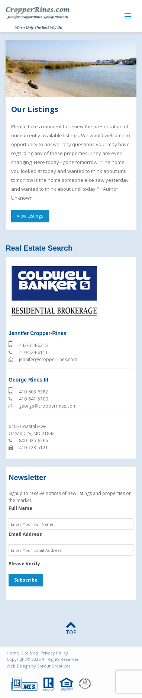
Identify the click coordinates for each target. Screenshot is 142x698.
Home (13, 653)
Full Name (20, 508)
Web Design (18, 666)
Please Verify (24, 563)
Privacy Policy (54, 653)
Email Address (25, 534)
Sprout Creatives (53, 666)
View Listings (30, 216)
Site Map (29, 653)
